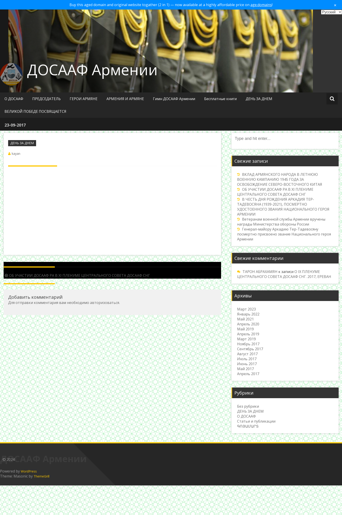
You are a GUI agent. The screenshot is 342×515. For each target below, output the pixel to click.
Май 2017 (245, 368)
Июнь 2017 (247, 363)
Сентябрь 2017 (250, 348)
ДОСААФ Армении (92, 70)
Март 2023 (246, 309)
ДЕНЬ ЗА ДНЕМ (259, 98)
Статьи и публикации (256, 421)
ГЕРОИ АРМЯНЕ (83, 98)
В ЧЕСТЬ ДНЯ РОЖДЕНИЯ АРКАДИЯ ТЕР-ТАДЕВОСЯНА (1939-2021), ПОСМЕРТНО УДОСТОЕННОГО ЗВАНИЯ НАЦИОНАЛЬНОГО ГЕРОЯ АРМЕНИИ (283, 207)
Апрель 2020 (248, 324)
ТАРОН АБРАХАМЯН (260, 271)
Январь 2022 (248, 314)
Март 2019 (246, 338)
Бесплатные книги (220, 98)
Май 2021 (245, 319)
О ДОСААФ (14, 98)
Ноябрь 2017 (248, 343)
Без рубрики (248, 406)
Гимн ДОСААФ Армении (174, 98)
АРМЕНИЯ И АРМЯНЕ (125, 98)
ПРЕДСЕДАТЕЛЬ (46, 98)
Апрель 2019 (248, 334)
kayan (16, 153)
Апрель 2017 (248, 373)
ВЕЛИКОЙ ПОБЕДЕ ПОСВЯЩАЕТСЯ (35, 111)
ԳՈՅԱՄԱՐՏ (248, 426)
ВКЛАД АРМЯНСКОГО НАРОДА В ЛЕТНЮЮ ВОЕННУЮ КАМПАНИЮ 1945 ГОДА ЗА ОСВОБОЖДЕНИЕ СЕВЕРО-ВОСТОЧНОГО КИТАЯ (279, 179)
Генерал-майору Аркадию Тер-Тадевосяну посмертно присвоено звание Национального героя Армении (284, 234)
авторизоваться (104, 302)
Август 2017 (247, 353)
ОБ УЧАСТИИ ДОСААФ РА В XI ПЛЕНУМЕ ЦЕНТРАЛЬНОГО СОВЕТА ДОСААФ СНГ (77, 275)
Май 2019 (245, 329)
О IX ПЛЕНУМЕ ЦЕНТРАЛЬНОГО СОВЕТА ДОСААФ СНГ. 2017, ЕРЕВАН (284, 274)
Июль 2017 (246, 358)
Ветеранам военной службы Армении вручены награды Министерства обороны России (281, 222)
